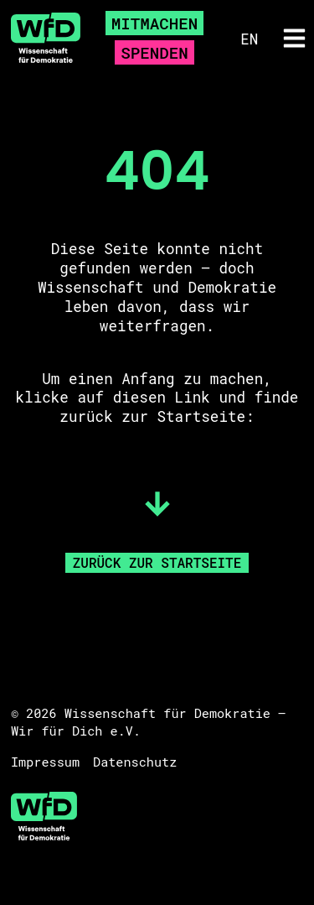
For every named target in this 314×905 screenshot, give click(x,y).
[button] (294, 37)
